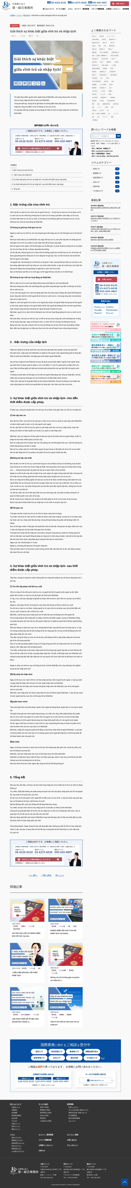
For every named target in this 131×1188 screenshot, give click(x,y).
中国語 (109, 94)
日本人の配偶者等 (25, 1014)
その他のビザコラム (18, 1151)
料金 (98, 104)
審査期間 (69, 1014)
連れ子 (101, 62)
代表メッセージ (73, 1107)
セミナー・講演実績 (82, 9)
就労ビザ (94, 36)
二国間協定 (95, 120)
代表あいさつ (100, 307)
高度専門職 (111, 45)
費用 (93, 104)
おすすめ (101, 110)
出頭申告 (104, 39)
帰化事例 (71, 970)
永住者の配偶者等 (96, 81)
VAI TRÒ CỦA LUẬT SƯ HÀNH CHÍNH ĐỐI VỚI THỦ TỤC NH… (26, 934)
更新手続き (116, 104)
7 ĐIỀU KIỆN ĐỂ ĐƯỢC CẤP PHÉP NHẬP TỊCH (25, 974)
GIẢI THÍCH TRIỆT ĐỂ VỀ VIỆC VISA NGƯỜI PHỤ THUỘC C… (25, 1020)
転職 (99, 45)
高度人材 (94, 49)
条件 (39, 968)
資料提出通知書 (96, 68)
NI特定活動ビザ (103, 74)
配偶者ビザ (102, 49)
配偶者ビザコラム (17, 1140)
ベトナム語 (22, 35)
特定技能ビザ (102, 87)
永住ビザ (13, 35)
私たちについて (48, 9)
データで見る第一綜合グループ (78, 1110)
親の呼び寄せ (105, 58)
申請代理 (94, 94)
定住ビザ (113, 58)
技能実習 (109, 62)
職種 (112, 116)
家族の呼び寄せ (96, 42)
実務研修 (112, 97)
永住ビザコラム (16, 1145)
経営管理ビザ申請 (45, 1112)
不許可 (107, 78)
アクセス (110, 313)
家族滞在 (94, 71)
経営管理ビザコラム (18, 1143)
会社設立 (106, 81)
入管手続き (95, 91)
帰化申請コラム (16, 1148)
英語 (112, 107)
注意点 (75, 926)
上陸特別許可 (112, 71)
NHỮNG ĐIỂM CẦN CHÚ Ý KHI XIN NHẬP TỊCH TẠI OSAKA (63, 932)
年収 (105, 45)
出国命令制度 (95, 39)
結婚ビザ (110, 49)
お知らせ (42, 1150)
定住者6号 (94, 62)
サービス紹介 (61, 9)
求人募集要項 (73, 1115)
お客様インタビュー (113, 9)
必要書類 (61, 1014)
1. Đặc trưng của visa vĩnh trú (22, 170)
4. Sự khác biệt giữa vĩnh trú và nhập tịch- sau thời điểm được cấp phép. (38, 184)
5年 (108, 110)
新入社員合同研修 (74, 1118)
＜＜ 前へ (33, 875)
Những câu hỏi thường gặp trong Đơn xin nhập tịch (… (64, 979)
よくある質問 (62, 970)
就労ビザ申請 (44, 1107)
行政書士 (23, 926)
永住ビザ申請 (44, 1115)
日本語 (106, 107)
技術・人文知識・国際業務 (98, 113)
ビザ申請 (103, 91)
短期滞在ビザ (102, 71)
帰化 (93, 116)
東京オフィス (16, 1126)
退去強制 (94, 100)
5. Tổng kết (16, 189)
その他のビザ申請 (45, 1121)
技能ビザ (94, 74)
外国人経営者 (105, 65)
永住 (98, 116)
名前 (110, 87)
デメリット (116, 113)
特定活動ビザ (95, 58)
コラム (70, 9)
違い (38, 35)
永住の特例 (95, 97)
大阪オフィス (16, 1123)
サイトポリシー (72, 1145)
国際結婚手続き (106, 104)
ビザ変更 (116, 62)
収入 (102, 78)
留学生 (112, 68)
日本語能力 (95, 78)
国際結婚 (94, 52)
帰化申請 (15, 26)
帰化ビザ (31, 35)
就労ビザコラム (16, 1137)
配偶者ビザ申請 (45, 1110)
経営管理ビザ (95, 65)
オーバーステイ (111, 36)
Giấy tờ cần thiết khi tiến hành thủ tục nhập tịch (64, 1023)
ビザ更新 (113, 65)
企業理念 (110, 307)
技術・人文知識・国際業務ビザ (100, 55)
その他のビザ (106, 190)
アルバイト (105, 116)
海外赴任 (94, 110)
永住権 (93, 45)
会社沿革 (99, 313)
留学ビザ (105, 42)
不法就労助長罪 (111, 100)
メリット (99, 107)
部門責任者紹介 (113, 310)
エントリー (72, 1121)
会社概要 (99, 310)
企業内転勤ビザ (115, 52)
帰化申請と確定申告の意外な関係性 (102, 239)
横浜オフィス (16, 1129)
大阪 (69, 926)
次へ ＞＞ (59, 875)
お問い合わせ (72, 1140)
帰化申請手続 (16, 929)
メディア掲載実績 (97, 9)
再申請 (111, 84)
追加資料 (105, 68)
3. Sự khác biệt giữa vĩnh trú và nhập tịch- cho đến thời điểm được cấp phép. (39, 179)
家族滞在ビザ (112, 39)
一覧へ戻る (46, 875)
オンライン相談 (72, 1134)
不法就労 (101, 100)
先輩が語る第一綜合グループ (78, 1112)
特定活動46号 (113, 74)
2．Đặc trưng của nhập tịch (22, 175)
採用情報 (126, 9)
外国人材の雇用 (114, 55)
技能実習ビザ (104, 97)
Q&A (112, 81)
